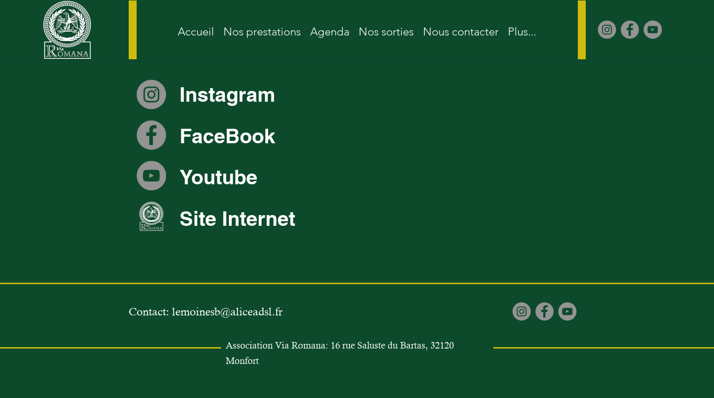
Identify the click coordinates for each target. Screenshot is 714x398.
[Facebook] (630, 30)
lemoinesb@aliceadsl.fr (227, 311)
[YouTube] (653, 30)
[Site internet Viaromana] (151, 216)
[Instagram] (607, 30)
